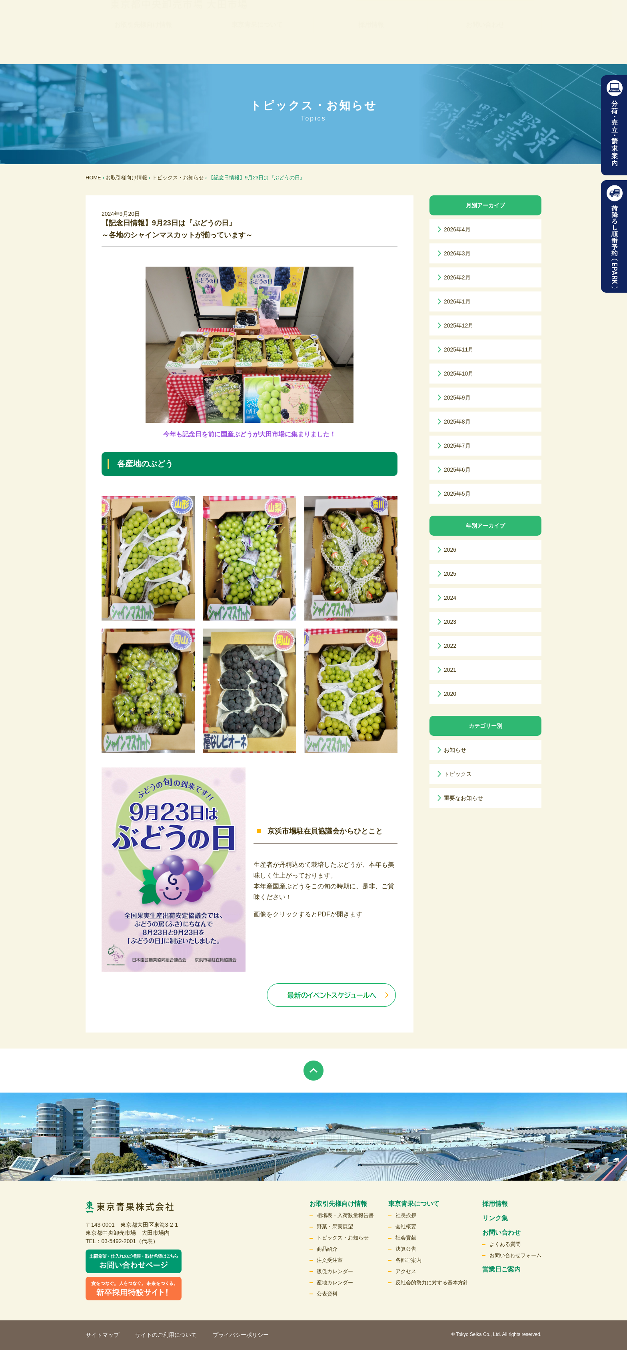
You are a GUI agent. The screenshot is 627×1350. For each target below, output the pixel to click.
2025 (450, 574)
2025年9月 (457, 397)
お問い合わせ (485, 47)
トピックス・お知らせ (178, 178)
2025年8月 (457, 421)
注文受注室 (330, 1260)
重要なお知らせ (463, 798)
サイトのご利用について (166, 1335)
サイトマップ (102, 1335)
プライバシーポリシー (241, 1335)
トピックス (458, 774)
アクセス (405, 1271)
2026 (450, 549)
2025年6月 (457, 469)
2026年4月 (457, 229)
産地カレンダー (335, 1283)
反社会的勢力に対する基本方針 (431, 1283)
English (481, 22)
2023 (450, 622)
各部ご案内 (408, 1260)
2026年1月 (457, 301)
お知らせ (455, 750)
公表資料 (327, 1294)
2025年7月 (457, 445)
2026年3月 (457, 253)
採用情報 (371, 47)
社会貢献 (405, 1238)
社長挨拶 (405, 1215)
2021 (450, 670)
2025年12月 (458, 325)
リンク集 (327, 22)
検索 (516, 22)
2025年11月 (458, 349)
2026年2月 (457, 277)
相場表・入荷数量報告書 (345, 1215)
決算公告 (405, 1249)
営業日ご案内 (501, 1269)
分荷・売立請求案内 (614, 125)
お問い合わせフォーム (515, 1255)
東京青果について (257, 47)
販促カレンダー (335, 1271)
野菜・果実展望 (335, 1226)
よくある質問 (505, 1244)
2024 (450, 598)
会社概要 (405, 1226)
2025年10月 (458, 373)
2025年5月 (457, 493)
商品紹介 (327, 1249)
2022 (450, 646)
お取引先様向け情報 (143, 47)
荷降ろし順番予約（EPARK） (614, 236)
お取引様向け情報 (126, 178)
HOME (93, 178)
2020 (450, 694)
